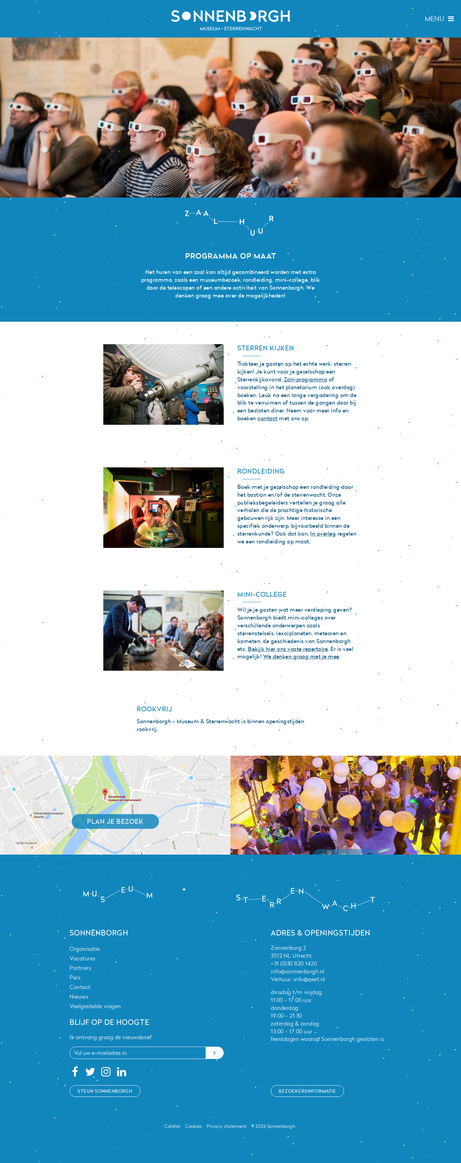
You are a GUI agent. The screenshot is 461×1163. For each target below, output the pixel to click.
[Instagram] (106, 1073)
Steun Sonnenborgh (105, 1091)
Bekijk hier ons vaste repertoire (288, 649)
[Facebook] (75, 1073)
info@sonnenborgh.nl (298, 971)
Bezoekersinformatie (307, 1091)
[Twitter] (91, 1073)
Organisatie (85, 949)
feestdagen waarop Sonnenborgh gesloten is (327, 1039)
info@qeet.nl (309, 979)
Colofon (172, 1126)
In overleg (323, 533)
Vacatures (82, 958)
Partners (80, 968)
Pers (75, 977)
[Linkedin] (122, 1073)
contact (267, 418)
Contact (80, 987)
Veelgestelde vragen (95, 1006)
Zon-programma (305, 379)
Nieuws (79, 996)
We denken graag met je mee (301, 656)
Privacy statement (227, 1126)
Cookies (193, 1126)
